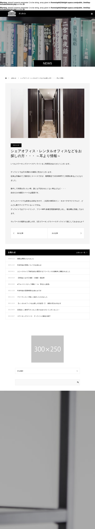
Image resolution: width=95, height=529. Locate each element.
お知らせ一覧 (80, 252)
